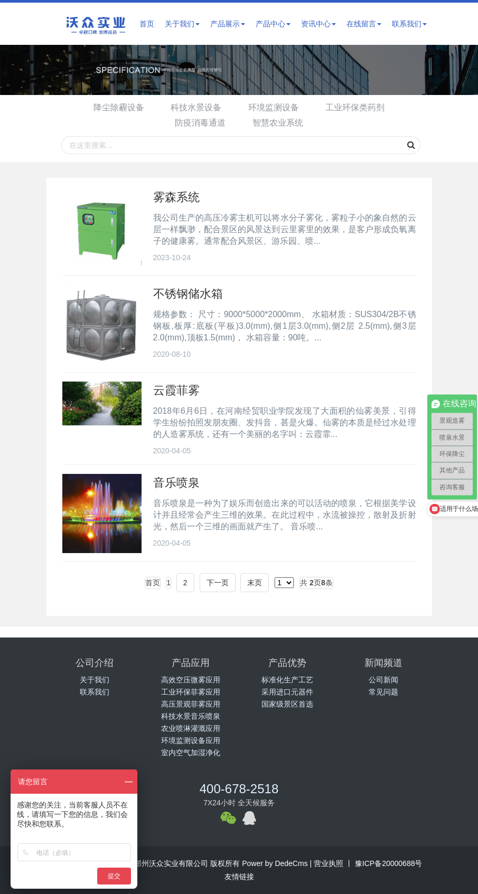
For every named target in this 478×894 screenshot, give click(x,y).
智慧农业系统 (278, 122)
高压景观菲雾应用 (190, 704)
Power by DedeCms (275, 863)
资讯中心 (318, 24)
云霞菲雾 (176, 390)
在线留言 (363, 24)
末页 (254, 582)
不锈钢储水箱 (188, 293)
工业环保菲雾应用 (190, 692)
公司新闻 (383, 680)
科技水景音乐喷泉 (190, 716)
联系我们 (409, 24)
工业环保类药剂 (357, 107)
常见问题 (383, 692)
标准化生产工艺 (287, 680)
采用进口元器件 (287, 692)
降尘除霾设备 (116, 107)
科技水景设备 (195, 107)
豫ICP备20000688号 (388, 863)
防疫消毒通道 (199, 122)
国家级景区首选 (287, 704)
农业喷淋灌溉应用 (190, 728)
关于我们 (182, 24)
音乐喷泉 (176, 482)
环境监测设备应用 (190, 740)
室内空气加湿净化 (190, 752)
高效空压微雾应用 (190, 680)
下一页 (218, 582)
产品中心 (273, 24)
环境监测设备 (274, 107)
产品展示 (227, 24)
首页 (146, 24)
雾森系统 (176, 197)
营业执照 (328, 863)
